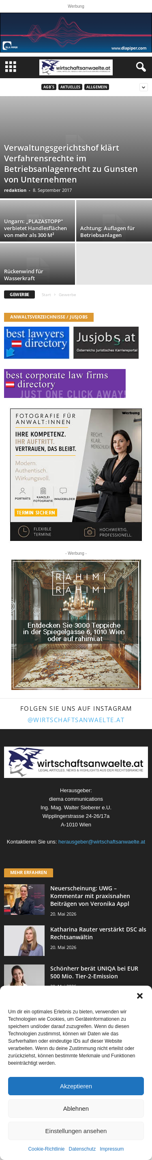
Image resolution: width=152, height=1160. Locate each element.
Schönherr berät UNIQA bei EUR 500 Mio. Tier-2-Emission (94, 972)
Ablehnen (76, 1108)
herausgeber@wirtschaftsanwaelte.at (101, 842)
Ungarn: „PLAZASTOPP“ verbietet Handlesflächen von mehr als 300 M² (35, 228)
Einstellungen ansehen (76, 1130)
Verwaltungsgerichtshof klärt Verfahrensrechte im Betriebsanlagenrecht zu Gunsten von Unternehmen (71, 163)
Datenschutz (82, 1149)
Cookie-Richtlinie (46, 1149)
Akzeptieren (76, 1086)
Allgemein (96, 87)
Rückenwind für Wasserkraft (23, 275)
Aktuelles (70, 87)
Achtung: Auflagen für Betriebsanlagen (107, 231)
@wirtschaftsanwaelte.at (76, 720)
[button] (140, 996)
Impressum (112, 1149)
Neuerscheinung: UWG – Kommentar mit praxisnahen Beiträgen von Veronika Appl (90, 895)
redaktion (15, 190)
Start (46, 294)
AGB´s (48, 87)
